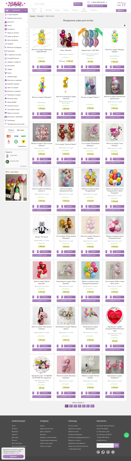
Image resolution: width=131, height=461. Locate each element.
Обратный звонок (97, 6)
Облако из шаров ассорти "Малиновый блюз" (114, 237)
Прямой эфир (34, 10)
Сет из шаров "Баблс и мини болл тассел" (114, 282)
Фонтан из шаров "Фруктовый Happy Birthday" (42, 50)
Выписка (43, 434)
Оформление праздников (48, 440)
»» (92, 406)
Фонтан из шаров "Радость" (90, 97)
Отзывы (64, 10)
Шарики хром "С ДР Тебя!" (90, 50)
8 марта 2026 (13, 186)
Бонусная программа (19, 446)
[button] (13, 456)
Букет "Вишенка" (66, 50)
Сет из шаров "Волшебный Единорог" (90, 144)
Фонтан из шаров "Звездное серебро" (114, 50)
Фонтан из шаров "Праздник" (41, 97)
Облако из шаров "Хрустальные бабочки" (41, 144)
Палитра (71, 10)
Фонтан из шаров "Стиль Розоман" (114, 144)
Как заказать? (81, 10)
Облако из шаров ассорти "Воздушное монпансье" (90, 282)
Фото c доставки (12, 203)
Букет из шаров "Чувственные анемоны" (42, 328)
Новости (15, 434)
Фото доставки (17, 443)
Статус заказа (73, 426)
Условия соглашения (75, 434)
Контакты (91, 10)
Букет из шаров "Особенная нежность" (41, 190)
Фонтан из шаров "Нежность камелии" (90, 237)
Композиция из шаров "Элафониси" (114, 377)
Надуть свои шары (46, 443)
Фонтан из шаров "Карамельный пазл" (66, 190)
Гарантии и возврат (74, 428)
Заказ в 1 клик (42, 70)
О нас (42, 10)
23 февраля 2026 (14, 192)
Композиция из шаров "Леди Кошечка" (66, 282)
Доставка (20, 161)
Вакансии (15, 431)
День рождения (45, 431)
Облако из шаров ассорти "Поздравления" (90, 190)
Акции (42, 426)
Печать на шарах (45, 446)
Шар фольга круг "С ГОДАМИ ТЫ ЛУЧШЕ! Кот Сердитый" (42, 377)
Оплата (11, 161)
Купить (45, 66)
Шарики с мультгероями (48, 437)
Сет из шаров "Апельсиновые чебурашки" (66, 237)
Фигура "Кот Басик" (41, 237)
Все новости (23, 197)
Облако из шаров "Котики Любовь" (90, 377)
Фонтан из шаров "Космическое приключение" (114, 97)
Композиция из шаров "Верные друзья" (66, 328)
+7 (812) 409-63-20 (74, 449)
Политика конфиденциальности (79, 437)
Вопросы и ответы (74, 440)
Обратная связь (73, 431)
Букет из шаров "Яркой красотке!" (41, 282)
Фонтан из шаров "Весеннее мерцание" (66, 377)
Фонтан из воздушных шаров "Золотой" (66, 97)
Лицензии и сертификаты (76, 443)
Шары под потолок (46, 428)
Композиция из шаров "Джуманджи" (90, 328)
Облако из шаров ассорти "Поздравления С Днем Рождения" (114, 191)
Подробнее (22, 177)
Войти (121, 10)
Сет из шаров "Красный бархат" (66, 144)
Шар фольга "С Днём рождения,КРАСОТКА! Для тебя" (115, 329)
